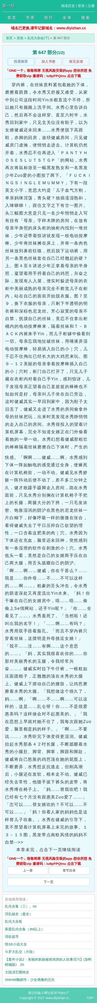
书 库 (30, 18)
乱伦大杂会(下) (38, 38)
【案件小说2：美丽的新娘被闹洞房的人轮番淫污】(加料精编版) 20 (48, 962)
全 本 (67, 18)
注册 (91, 6)
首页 (9, 38)
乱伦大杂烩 (13, 921)
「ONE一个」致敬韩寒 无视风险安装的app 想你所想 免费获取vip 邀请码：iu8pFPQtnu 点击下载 (48, 73)
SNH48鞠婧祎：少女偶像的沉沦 (29, 980)
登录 (81, 6)
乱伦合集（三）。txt (20, 906)
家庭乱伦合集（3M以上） (25, 929)
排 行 (48, 18)
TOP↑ (90, 998)
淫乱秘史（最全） (19, 914)
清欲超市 (12, 936)
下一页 (48, 882)
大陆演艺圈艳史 (17, 972)
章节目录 (69, 870)
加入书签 (48, 61)
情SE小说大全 (16, 944)
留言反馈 (76, 61)
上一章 (28, 870)
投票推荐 (21, 61)
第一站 (8, 5)
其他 (20, 38)
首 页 (11, 18)
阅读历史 (68, 6)
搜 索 (85, 18)
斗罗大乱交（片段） (20, 952)
